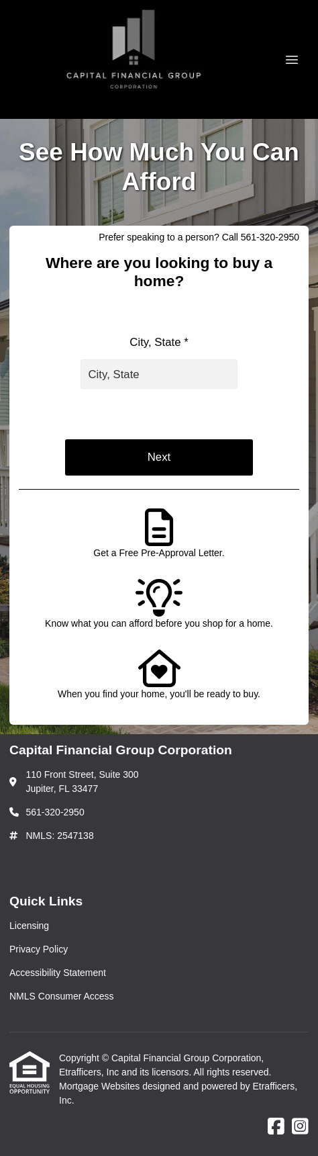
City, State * (158, 342)
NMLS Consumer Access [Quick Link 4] (61, 996)
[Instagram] (300, 1127)
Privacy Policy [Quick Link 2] (38, 949)
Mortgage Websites (100, 1086)
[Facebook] (276, 1127)
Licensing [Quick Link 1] (29, 925)
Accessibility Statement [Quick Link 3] (57, 972)
